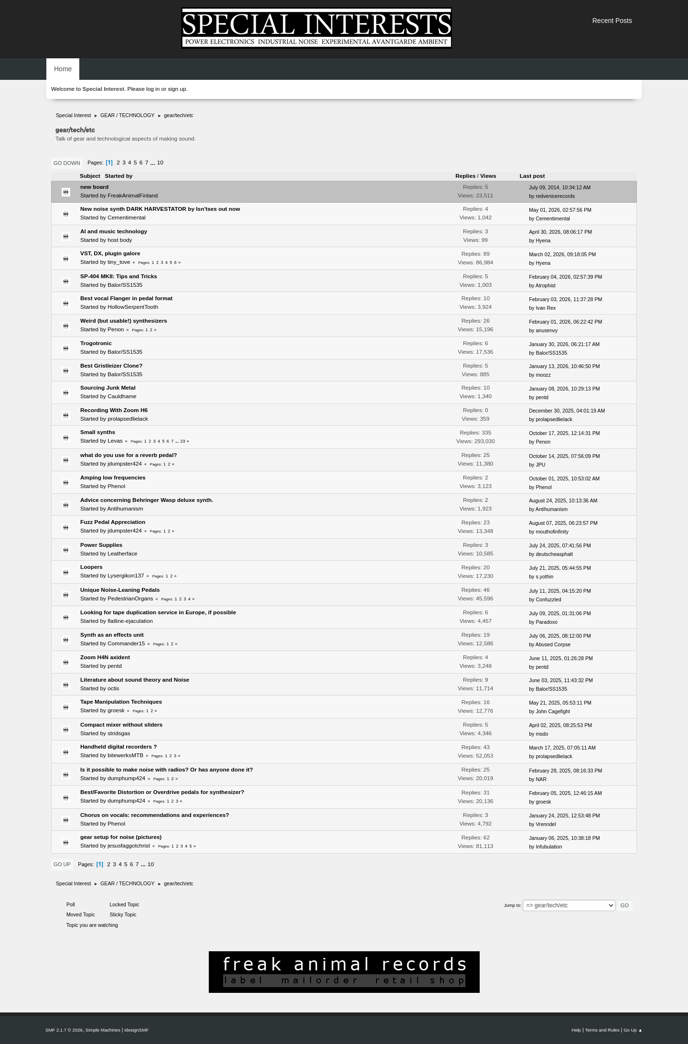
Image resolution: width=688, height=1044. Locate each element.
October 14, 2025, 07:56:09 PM (564, 456)
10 (160, 162)
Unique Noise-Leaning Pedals (120, 590)
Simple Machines (103, 1030)
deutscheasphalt (554, 554)
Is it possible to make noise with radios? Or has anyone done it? (166, 769)
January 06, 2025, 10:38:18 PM (564, 838)
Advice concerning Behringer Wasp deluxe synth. (146, 500)
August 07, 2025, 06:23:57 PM (563, 523)
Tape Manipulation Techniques (121, 701)
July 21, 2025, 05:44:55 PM (560, 568)
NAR (541, 779)
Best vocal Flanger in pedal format (126, 298)
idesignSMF (136, 1030)
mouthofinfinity (552, 531)
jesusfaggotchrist (129, 845)
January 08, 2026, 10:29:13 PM (564, 389)
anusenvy (547, 330)
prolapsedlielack (128, 418)
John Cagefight (553, 711)
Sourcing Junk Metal (108, 387)
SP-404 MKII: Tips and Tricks (118, 276)
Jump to (512, 905)
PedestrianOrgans (130, 598)
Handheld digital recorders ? (118, 746)
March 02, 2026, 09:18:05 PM (562, 254)
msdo (542, 734)
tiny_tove (119, 262)
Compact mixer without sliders (121, 724)
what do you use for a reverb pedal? (128, 455)
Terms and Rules (602, 1030)
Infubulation (549, 846)
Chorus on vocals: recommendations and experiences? (154, 815)
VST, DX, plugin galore (110, 253)
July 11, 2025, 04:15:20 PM (560, 591)
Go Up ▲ (633, 1030)
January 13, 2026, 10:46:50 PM (564, 366)
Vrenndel (546, 824)
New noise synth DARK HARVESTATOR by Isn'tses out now (160, 209)
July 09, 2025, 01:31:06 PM (560, 613)
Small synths (97, 432)
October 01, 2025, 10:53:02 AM (564, 478)
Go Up (62, 864)
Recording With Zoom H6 (114, 410)
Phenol (116, 486)
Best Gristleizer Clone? (111, 365)
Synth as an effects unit (112, 634)
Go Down (67, 163)
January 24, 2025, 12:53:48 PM (564, 815)
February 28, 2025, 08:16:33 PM (565, 770)
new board (94, 187)
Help (576, 1030)
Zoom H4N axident (105, 657)
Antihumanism (125, 508)
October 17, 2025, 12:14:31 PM (564, 433)
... (153, 162)
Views (488, 176)
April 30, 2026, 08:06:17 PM (560, 232)
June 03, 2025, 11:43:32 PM (561, 680)
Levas (115, 440)
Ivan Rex (546, 308)
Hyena (543, 240)
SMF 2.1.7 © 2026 (64, 1030)
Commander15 (126, 643)
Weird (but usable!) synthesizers (123, 320)
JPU (540, 465)
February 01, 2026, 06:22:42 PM (565, 322)
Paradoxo (547, 622)
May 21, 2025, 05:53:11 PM (560, 703)
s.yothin (544, 576)
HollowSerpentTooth (133, 307)
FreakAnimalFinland (133, 195)
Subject (90, 176)
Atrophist (546, 285)
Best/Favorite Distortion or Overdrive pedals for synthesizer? (162, 792)
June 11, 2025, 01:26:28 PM (561, 658)
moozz (543, 375)
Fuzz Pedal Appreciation (112, 522)
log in (153, 89)
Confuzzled (548, 599)
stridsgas (119, 733)
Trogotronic (96, 343)
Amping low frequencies (113, 477)
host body (120, 240)
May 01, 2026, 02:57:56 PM (560, 210)
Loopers (91, 567)
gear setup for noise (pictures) (120, 837)
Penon (116, 329)
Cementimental (127, 217)
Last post (537, 176)
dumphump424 (126, 778)
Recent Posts (612, 20)
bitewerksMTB (125, 755)
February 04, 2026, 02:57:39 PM (565, 277)
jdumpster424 (125, 463)
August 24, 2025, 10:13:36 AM (563, 500)
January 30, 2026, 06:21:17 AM (564, 344)
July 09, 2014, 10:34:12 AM (560, 187)
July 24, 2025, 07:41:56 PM (560, 545)
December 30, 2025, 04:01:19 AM (567, 410)
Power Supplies (101, 545)
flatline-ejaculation (130, 621)
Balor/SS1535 (125, 285)
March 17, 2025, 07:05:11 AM (562, 747)
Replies (465, 176)
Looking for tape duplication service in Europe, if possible (158, 612)
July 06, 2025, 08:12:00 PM (560, 636)
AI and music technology (113, 231)
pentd (542, 397)
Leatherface (122, 553)
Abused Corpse (553, 644)
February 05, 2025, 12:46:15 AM (565, 793)
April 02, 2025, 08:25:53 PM (560, 725)
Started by (119, 176)
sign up (177, 89)
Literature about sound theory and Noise (134, 679)
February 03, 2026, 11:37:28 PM (565, 299)
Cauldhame (122, 396)
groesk (116, 710)
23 (183, 441)
